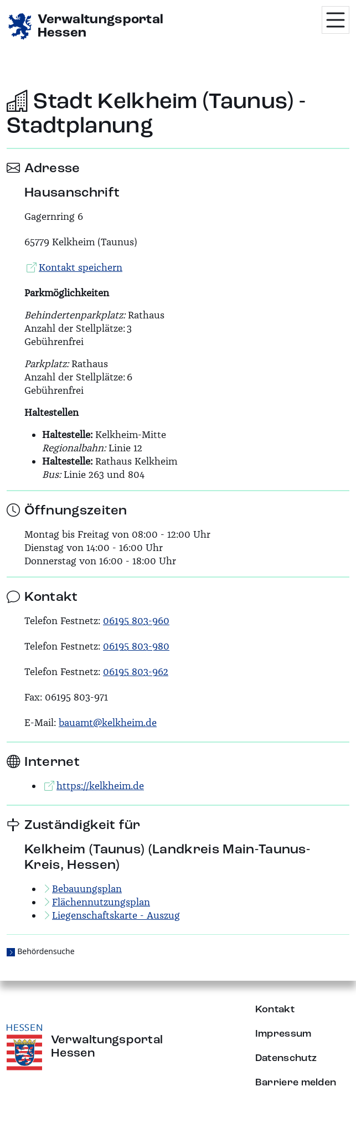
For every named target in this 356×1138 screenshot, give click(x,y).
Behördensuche (45, 951)
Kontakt (275, 1010)
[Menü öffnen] (335, 20)
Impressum (283, 1034)
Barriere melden (296, 1083)
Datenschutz (286, 1058)
